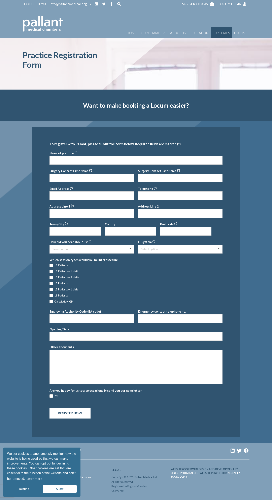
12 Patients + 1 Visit (66, 271)
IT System (145, 242)
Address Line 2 (148, 206)
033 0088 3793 (34, 4)
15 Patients (61, 283)
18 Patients (61, 295)
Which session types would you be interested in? (83, 260)
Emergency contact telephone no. (162, 311)
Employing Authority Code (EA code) (75, 311)
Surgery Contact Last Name (157, 171)
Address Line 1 (59, 206)
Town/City (56, 224)
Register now (70, 413)
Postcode (167, 224)
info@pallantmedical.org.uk (70, 4)
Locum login (232, 4)
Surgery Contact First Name (69, 171)
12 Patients (61, 265)
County (110, 224)
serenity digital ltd (185, 473)
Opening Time (59, 329)
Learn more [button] (34, 478)
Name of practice (61, 153)
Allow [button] (59, 489)
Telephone (145, 188)
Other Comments (61, 347)
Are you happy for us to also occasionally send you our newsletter (95, 390)
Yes (56, 396)
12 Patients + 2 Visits (66, 277)
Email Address (59, 188)
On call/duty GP (63, 301)
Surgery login (198, 4)
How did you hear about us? (68, 242)
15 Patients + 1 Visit (66, 289)
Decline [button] (24, 489)
